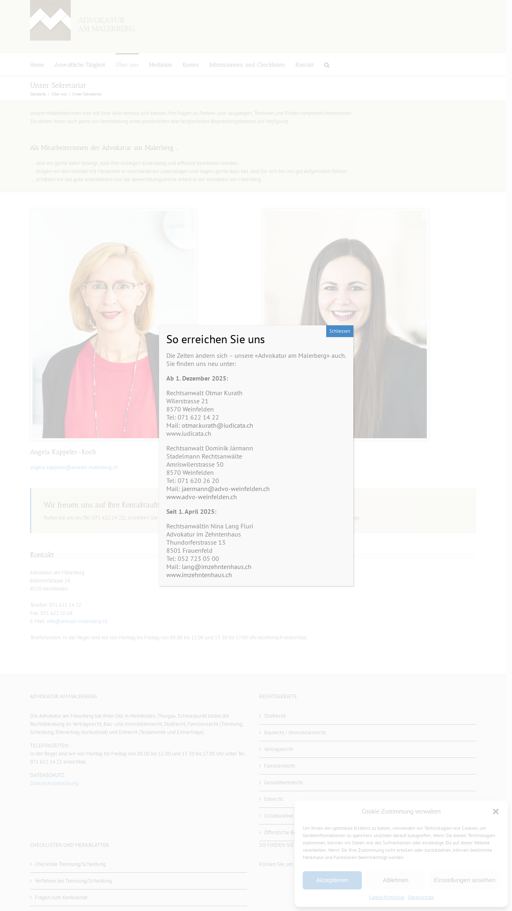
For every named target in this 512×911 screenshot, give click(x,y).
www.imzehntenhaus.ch (199, 575)
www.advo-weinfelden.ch (201, 497)
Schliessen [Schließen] (339, 331)
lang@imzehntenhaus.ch (217, 567)
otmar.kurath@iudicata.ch (217, 425)
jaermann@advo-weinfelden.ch (226, 489)
